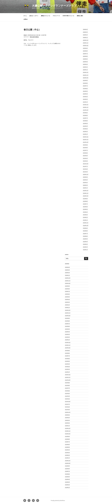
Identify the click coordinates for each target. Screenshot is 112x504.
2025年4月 (85, 61)
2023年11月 (85, 107)
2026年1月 (85, 37)
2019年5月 (85, 209)
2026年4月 (85, 29)
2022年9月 (85, 145)
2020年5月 (85, 177)
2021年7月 (85, 166)
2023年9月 (85, 112)
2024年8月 (85, 83)
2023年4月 (85, 126)
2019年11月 (85, 193)
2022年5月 (85, 155)
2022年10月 (85, 142)
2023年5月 (85, 123)
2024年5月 (85, 91)
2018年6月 (85, 236)
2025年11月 (85, 43)
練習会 (37, 36)
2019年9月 (85, 198)
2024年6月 (85, 88)
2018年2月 (85, 247)
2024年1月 (85, 102)
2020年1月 (85, 188)
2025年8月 (85, 51)
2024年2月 (85, 99)
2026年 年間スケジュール (68, 15)
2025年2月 (85, 67)
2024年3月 (85, 96)
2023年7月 (85, 118)
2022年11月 (85, 139)
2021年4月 (85, 169)
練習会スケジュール (45, 15)
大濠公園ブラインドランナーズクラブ (54, 5)
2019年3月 (85, 214)
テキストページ (56, 15)
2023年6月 (85, 120)
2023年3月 (85, 128)
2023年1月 (85, 134)
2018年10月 (85, 225)
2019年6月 (85, 206)
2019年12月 (85, 190)
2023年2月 (85, 131)
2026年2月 (85, 34)
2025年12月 (85, 40)
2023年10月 (85, 110)
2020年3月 (85, 182)
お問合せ (26, 19)
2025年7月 (85, 53)
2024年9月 (85, 80)
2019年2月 (85, 217)
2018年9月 (85, 228)
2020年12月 (85, 174)
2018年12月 (85, 222)
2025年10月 (85, 45)
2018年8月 (85, 230)
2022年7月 (85, 150)
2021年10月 (85, 163)
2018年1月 (85, 249)
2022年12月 (85, 137)
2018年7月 (85, 233)
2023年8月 (85, 115)
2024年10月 (85, 77)
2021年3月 (85, 171)
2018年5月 (85, 239)
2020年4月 (85, 179)
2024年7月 (85, 85)
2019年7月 (85, 204)
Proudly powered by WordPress (58, 500)
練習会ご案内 (80, 15)
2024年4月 (85, 94)
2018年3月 (85, 244)
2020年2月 (85, 185)
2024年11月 (85, 75)
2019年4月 (85, 212)
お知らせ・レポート (33, 15)
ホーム (25, 15)
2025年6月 (85, 56)
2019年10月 (85, 196)
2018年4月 (85, 241)
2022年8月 (85, 147)
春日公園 (32, 36)
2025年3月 (85, 64)
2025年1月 (85, 69)
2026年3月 (85, 32)
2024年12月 (85, 72)
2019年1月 (85, 220)
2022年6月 (85, 153)
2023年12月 (85, 104)
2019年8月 (85, 201)
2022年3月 (85, 161)
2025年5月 (85, 59)
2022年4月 (85, 158)
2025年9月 (85, 48)
